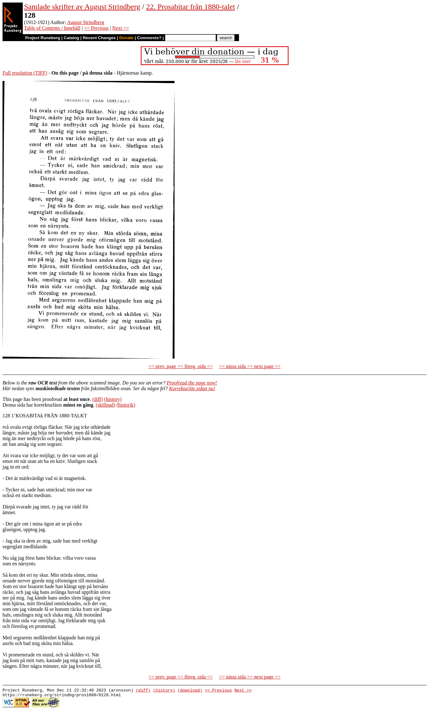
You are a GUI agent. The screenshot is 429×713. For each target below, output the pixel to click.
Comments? (149, 37)
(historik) (125, 405)
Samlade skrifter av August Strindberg (82, 7)
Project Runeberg (42, 37)
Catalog (71, 37)
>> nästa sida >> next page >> (250, 366)
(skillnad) (105, 405)
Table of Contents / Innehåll (52, 28)
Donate (126, 37)
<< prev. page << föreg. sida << (181, 366)
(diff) (97, 399)
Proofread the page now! (192, 382)
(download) (190, 691)
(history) (112, 399)
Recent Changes (99, 37)
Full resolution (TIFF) (25, 73)
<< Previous (96, 28)
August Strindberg (85, 22)
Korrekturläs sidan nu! (192, 388)
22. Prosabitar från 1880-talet (190, 7)
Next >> (120, 28)
